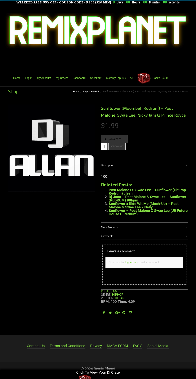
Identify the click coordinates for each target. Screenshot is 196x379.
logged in (130, 262)
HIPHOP (95, 91)
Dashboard (79, 77)
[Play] (106, 140)
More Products (109, 227)
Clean (120, 298)
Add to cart (116, 146)
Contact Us (36, 346)
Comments (107, 236)
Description (107, 165)
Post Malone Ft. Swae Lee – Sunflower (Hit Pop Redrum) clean (147, 192)
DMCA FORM (117, 346)
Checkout (95, 77)
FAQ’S (137, 346)
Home (16, 77)
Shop (85, 91)
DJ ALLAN (109, 291)
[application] (114, 139)
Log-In (29, 77)
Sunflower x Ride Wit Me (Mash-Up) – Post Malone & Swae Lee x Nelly (144, 205)
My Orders (62, 77)
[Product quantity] (104, 146)
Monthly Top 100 (116, 77)
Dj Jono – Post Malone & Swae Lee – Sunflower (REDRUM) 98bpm (147, 198)
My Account (44, 77)
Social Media (157, 346)
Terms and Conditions (67, 346)
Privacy (96, 346)
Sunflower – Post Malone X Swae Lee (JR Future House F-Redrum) (148, 212)
